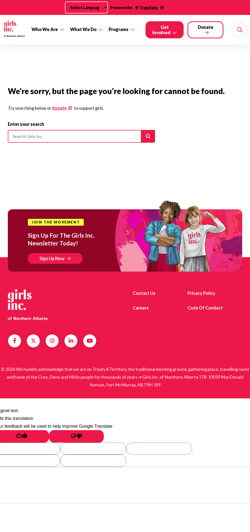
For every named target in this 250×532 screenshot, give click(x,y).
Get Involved (161, 29)
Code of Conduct (205, 307)
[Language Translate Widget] (86, 7)
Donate (205, 27)
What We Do (83, 29)
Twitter (33, 341)
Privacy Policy (201, 293)
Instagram (52, 341)
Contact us (144, 293)
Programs (118, 29)
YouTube (89, 341)
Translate (149, 7)
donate (59, 108)
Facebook (14, 341)
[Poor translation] (76, 436)
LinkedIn (71, 341)
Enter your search (26, 124)
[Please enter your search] (81, 136)
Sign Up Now (52, 258)
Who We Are (44, 29)
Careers (141, 307)
